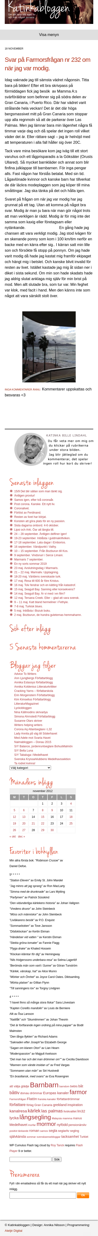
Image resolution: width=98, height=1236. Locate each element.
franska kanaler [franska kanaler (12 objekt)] (47, 1099)
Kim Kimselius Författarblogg (32, 699)
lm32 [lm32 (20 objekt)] (81, 1111)
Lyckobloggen (23, 708)
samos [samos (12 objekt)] (44, 1130)
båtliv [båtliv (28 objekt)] (14, 1092)
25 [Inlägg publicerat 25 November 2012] (70, 823)
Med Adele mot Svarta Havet (32, 737)
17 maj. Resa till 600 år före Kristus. (36, 580)
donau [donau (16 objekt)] (24, 1093)
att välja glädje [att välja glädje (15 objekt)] (19, 1086)
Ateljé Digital (13, 1230)
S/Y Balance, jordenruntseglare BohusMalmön (43, 746)
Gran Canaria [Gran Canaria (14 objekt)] (43, 1105)
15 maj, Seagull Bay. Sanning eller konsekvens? (44, 589)
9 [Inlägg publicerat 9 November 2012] (52, 810)
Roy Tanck (57, 1145)
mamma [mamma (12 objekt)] (67, 1118)
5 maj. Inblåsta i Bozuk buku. (32, 610)
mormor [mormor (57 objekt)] (46, 1124)
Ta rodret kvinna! (24, 763)
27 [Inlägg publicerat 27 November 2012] (23, 830)
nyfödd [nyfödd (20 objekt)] (62, 1125)
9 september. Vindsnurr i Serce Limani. (38, 555)
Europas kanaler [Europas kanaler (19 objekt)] (56, 1093)
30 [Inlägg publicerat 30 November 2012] (52, 830)
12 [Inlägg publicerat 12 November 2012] (14, 817)
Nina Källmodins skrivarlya (31, 712)
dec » (21, 836)
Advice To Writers (25, 674)
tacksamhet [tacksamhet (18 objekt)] (70, 1136)
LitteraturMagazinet (26, 703)
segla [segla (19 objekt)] (53, 1131)
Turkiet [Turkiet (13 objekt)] (84, 1136)
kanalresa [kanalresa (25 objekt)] (18, 1111)
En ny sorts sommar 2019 (30, 563)
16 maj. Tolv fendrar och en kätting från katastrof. (45, 585)
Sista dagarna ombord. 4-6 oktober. (36, 525)
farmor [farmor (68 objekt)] (78, 1092)
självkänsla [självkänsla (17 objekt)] (17, 1136)
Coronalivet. (21, 508)
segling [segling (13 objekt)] (74, 1131)
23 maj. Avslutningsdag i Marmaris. (36, 568)
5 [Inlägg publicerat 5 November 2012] (14, 810)
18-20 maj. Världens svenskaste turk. (37, 576)
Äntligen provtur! (24, 495)
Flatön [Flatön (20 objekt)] (32, 1099)
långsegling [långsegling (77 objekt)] (35, 1117)
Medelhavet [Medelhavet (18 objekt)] (18, 1125)
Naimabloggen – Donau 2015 (32, 742)
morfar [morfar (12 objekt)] (32, 1125)
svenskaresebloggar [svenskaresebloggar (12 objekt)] (49, 1136)
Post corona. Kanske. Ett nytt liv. (34, 504)
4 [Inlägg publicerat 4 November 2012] (71, 803)
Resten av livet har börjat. (30, 517)
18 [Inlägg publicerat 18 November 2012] (70, 817)
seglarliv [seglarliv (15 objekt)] (63, 1131)
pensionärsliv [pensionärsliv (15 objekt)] (77, 1125)
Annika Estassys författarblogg (33, 682)
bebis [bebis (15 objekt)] (74, 1086)
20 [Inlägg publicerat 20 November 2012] (23, 823)
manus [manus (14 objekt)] (77, 1118)
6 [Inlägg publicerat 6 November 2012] (24, 810)
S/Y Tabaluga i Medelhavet (31, 755)
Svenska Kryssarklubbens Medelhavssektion (42, 759)
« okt (12, 836)
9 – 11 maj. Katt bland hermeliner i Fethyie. (41, 602)
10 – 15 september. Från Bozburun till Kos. (41, 551)
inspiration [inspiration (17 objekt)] (75, 1105)
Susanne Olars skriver (28, 720)
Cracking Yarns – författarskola (33, 691)
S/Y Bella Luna (23, 750)
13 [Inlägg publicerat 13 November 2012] (23, 817)
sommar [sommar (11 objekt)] (31, 1136)
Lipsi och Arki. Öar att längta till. (34, 529)
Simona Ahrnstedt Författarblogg (34, 716)
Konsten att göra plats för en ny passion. (39, 521)
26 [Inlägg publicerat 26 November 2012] (14, 830)
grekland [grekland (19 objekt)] (60, 1105)
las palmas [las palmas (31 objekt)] (52, 1110)
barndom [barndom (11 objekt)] (64, 1086)
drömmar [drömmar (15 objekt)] (36, 1093)
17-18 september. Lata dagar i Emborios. (40, 542)
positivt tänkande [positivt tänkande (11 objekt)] (18, 1130)
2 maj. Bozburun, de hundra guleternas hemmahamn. (48, 615)
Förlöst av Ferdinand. (27, 512)
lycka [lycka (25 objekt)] (14, 1118)
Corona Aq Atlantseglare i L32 (33, 729)
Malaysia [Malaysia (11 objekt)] (57, 1118)
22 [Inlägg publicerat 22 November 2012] (42, 823)
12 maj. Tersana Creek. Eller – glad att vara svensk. (46, 598)
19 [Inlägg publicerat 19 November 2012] (14, 823)
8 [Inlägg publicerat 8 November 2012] (43, 810)
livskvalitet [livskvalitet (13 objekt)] (70, 1111)
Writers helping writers (28, 725)
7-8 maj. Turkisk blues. (28, 606)
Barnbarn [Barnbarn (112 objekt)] (44, 1085)
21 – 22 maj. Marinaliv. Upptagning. (36, 572)
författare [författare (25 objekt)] (17, 1104)
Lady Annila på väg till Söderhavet (35, 733)
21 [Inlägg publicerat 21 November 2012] (33, 823)
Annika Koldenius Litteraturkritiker (35, 686)
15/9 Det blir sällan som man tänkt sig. (38, 491)
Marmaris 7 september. (28, 559)
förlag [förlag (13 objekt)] (29, 1105)
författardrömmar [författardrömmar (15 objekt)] (68, 1099)
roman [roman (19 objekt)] (34, 1131)
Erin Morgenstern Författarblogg (34, 695)
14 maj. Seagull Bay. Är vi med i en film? (39, 593)
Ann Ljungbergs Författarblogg (33, 678)
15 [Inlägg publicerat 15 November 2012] (42, 817)
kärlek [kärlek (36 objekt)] (34, 1110)
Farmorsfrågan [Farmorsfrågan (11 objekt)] (17, 1099)
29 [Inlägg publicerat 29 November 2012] (42, 830)
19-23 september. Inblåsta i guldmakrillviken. (42, 538)
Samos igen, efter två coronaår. (34, 500)
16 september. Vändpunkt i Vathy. (35, 546)
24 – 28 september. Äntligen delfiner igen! (40, 534)
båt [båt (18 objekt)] (80, 1086)
